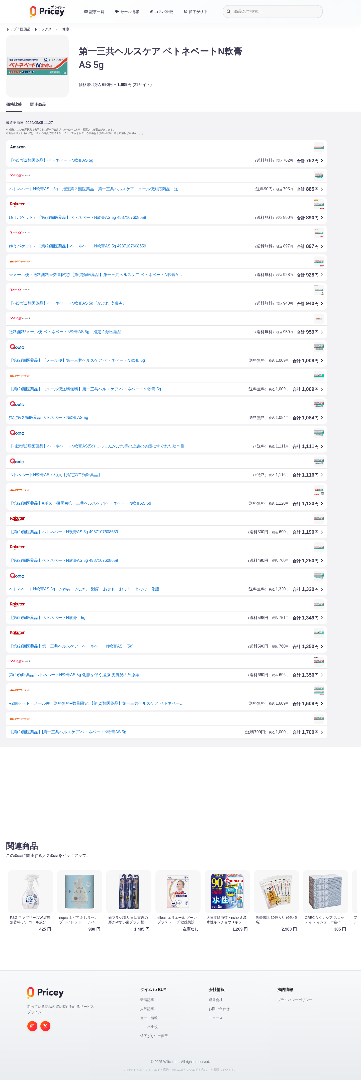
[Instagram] (32, 1026)
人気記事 (147, 1009)
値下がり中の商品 (154, 1036)
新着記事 (147, 1000)
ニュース (216, 1018)
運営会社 (216, 1000)
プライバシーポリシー (294, 1000)
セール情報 (149, 1018)
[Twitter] (45, 1026)
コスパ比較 (149, 1027)
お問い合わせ (219, 1009)
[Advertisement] (156, 790)
